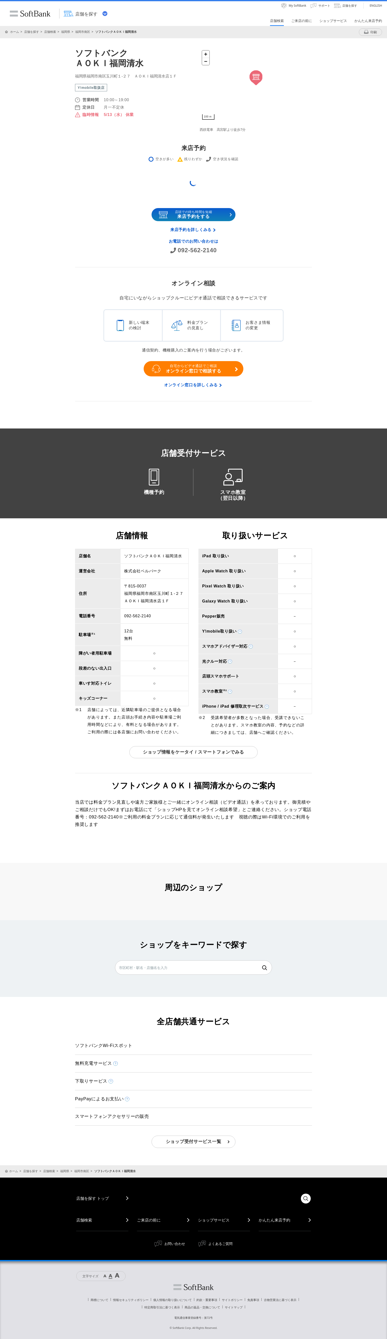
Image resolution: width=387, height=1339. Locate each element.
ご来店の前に (149, 1220)
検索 (264, 967)
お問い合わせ (174, 1243)
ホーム (14, 32)
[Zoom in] (205, 54)
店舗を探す (31, 32)
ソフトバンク (193, 1287)
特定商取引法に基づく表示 (162, 1307)
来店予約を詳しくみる (191, 230)
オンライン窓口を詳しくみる (191, 385)
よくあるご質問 (220, 1243)
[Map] (256, 85)
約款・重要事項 (206, 1300)
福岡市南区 (82, 32)
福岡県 (65, 32)
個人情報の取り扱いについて (172, 1300)
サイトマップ (234, 1307)
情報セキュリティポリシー (131, 1300)
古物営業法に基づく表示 (280, 1300)
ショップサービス (214, 1220)
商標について (99, 1300)
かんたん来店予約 (274, 1220)
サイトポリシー (232, 1300)
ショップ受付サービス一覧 (193, 1141)
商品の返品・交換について (202, 1307)
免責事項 (253, 1300)
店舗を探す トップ (92, 1198)
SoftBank (30, 13)
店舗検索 (50, 32)
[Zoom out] (205, 61)
